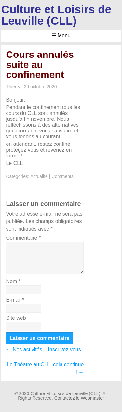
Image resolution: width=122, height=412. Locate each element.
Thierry (13, 86)
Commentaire (23, 238)
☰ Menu (60, 35)
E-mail (15, 300)
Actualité (39, 176)
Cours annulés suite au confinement (40, 64)
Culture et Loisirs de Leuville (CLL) (56, 15)
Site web (16, 318)
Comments (62, 176)
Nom (13, 281)
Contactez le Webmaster (79, 398)
